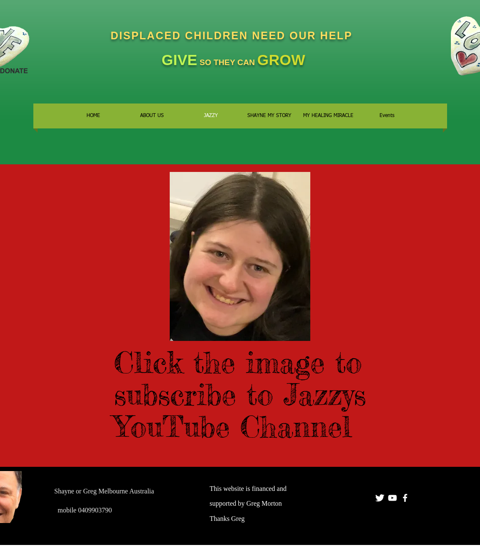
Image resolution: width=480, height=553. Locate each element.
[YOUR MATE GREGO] (392, 498)
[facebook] (405, 498)
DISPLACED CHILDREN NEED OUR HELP (233, 35)
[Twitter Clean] (379, 498)
